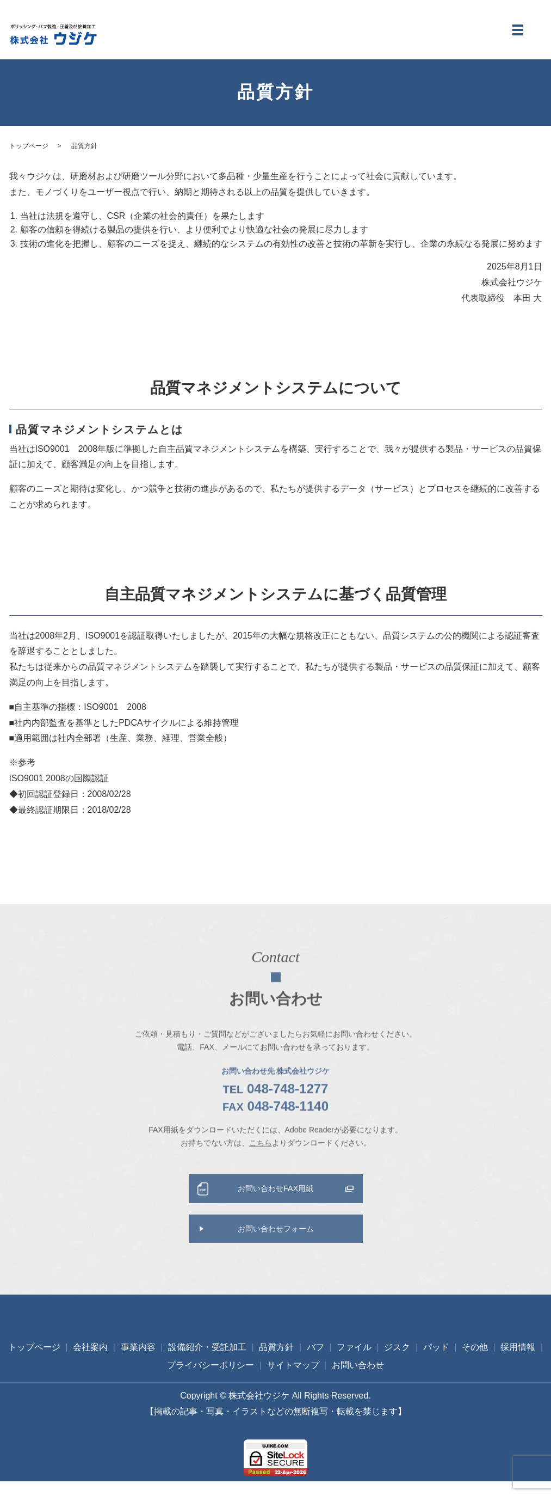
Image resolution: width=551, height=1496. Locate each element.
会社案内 (90, 1361)
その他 (475, 1361)
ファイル (354, 1361)
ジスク (397, 1361)
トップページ (28, 154)
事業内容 (138, 1361)
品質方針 (276, 1361)
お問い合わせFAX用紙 (275, 1207)
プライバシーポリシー (210, 1379)
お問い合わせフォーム (275, 1250)
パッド (436, 1361)
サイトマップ (293, 1379)
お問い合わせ (358, 1379)
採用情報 (517, 1361)
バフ (315, 1361)
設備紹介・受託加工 (207, 1361)
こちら (260, 1160)
